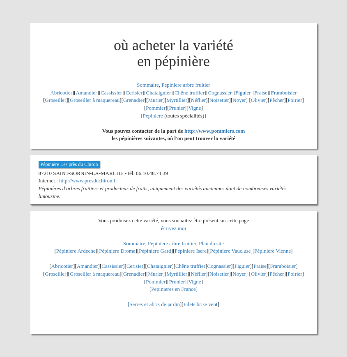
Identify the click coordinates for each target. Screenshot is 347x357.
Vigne (194, 108)
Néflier (198, 100)
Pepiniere (153, 116)
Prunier (177, 108)
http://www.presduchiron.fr (88, 180)
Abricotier (61, 93)
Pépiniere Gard (155, 251)
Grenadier (134, 100)
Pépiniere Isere (191, 251)
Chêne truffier (190, 93)
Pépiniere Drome (117, 251)
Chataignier (158, 93)
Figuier (243, 93)
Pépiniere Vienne (272, 251)
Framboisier (284, 93)
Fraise (260, 93)
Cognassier (220, 93)
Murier (155, 100)
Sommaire (148, 85)
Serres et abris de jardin (154, 304)
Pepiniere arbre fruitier (185, 85)
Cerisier (134, 93)
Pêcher (276, 100)
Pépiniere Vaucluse (230, 251)
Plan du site (211, 243)
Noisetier (219, 100)
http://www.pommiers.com (214, 131)
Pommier (155, 108)
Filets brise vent (201, 304)
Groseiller (55, 100)
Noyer (239, 100)
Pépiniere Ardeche (76, 251)
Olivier (258, 100)
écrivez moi (173, 228)
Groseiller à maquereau (94, 100)
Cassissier (111, 93)
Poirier (294, 100)
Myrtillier (176, 100)
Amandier (86, 93)
